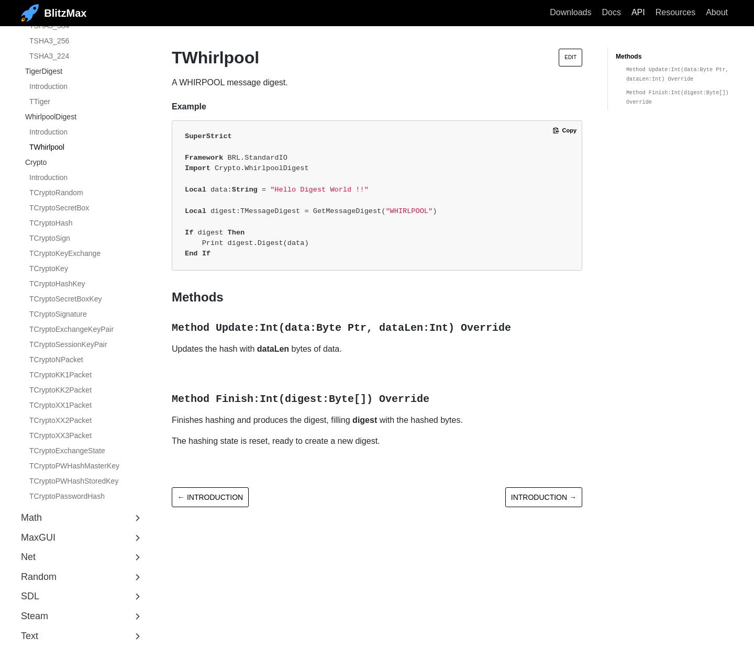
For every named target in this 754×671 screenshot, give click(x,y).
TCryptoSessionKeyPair (68, 344)
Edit (570, 57)
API (638, 12)
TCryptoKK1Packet (60, 375)
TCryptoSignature (58, 314)
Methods (628, 56)
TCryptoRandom (56, 192)
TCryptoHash (50, 223)
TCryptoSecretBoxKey (65, 299)
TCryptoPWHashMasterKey (74, 466)
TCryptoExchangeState (67, 450)
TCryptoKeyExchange (65, 253)
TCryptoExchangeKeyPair (71, 329)
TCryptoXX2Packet (60, 420)
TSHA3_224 (49, 56)
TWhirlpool (46, 147)
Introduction (48, 86)
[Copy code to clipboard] (564, 130)
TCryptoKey (48, 268)
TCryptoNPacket (56, 359)
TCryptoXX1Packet (60, 405)
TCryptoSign (49, 238)
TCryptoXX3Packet (60, 435)
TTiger (39, 101)
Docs (611, 12)
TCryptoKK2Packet (60, 390)
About (717, 12)
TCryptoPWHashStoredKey (73, 481)
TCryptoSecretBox (59, 208)
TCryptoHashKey (57, 283)
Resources (675, 12)
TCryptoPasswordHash (67, 496)
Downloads (570, 12)
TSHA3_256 (49, 41)
